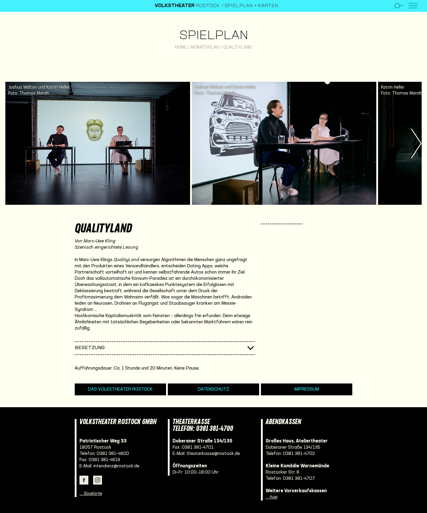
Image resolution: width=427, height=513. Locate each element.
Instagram (97, 480)
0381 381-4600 (113, 453)
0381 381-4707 (299, 478)
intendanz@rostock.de (116, 466)
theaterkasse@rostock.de (213, 453)
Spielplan (213, 36)
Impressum (306, 389)
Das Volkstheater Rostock (120, 389)
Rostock (187, 6)
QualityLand (237, 47)
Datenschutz (213, 389)
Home (181, 47)
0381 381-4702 (299, 453)
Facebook (83, 480)
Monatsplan (205, 47)
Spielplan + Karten (251, 6)
